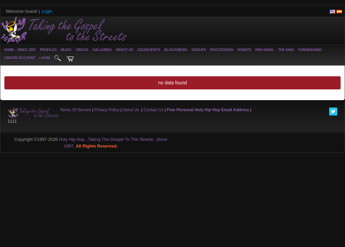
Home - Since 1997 (20, 50)
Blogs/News (175, 50)
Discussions (221, 50)
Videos (82, 50)
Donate (244, 50)
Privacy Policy (107, 110)
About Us (124, 50)
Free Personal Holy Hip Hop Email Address (208, 110)
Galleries (102, 50)
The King (286, 50)
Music (66, 50)
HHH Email (264, 50)
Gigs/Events (148, 50)
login (44, 58)
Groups (198, 50)
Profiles (48, 50)
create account (19, 58)
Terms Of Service (75, 110)
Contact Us (153, 110)
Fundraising (309, 50)
